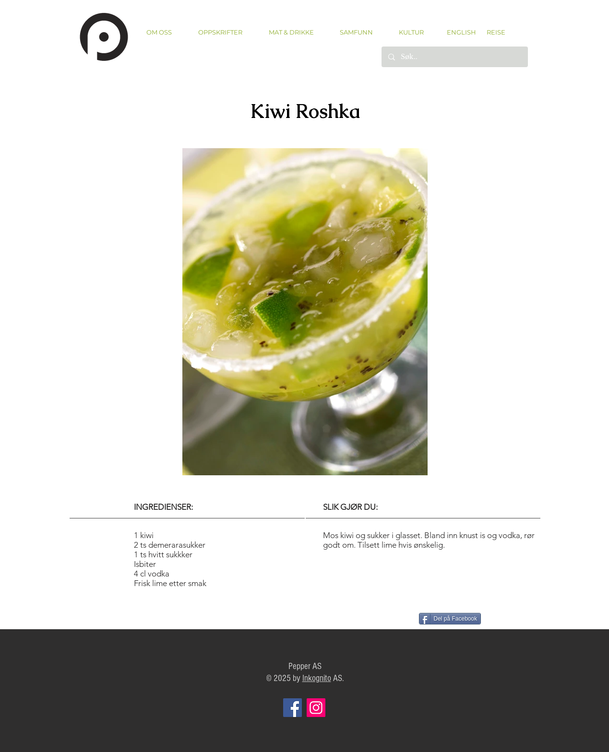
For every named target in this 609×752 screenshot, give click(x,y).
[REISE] (492, 32)
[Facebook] (292, 707)
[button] (220, 32)
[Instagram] (316, 707)
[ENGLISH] (461, 32)
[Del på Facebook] (450, 618)
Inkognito (316, 678)
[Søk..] (454, 57)
